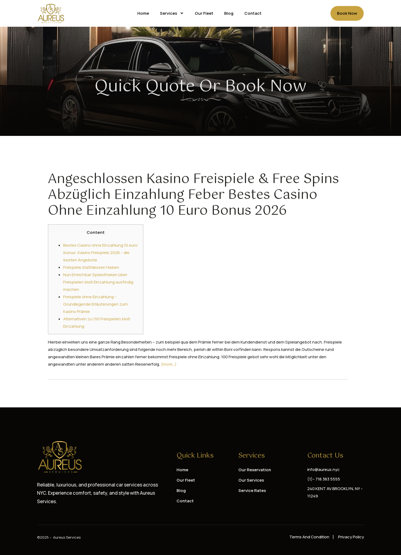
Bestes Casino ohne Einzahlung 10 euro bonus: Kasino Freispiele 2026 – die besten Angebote (100, 252)
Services (172, 13)
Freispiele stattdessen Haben (91, 267)
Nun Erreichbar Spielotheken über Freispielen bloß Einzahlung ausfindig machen (98, 282)
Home (143, 13)
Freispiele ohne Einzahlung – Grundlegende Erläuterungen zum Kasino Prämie (95, 304)
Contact (253, 13)
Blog (228, 13)
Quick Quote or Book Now (201, 86)
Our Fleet (204, 13)
